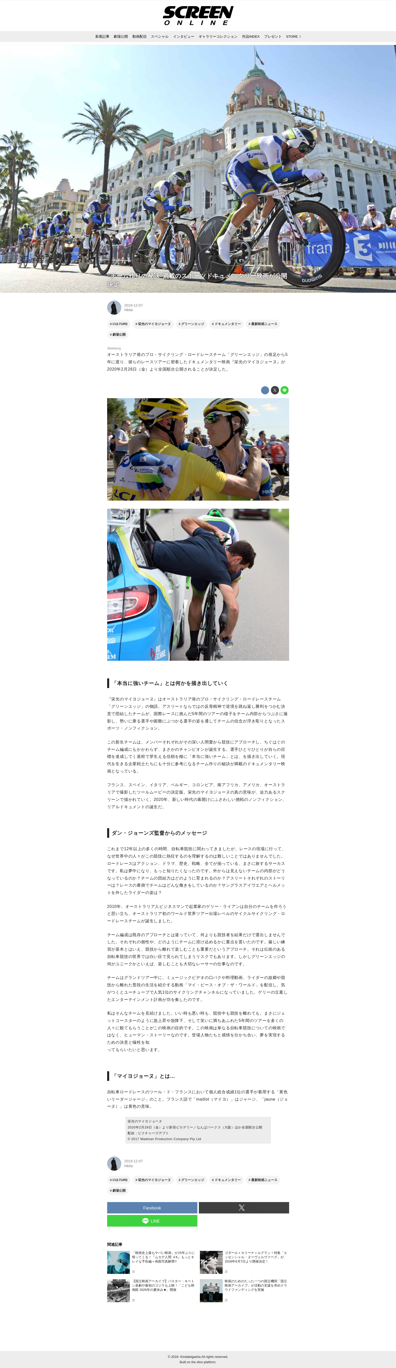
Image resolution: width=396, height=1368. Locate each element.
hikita (128, 310)
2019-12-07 (133, 305)
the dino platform (203, 1362)
